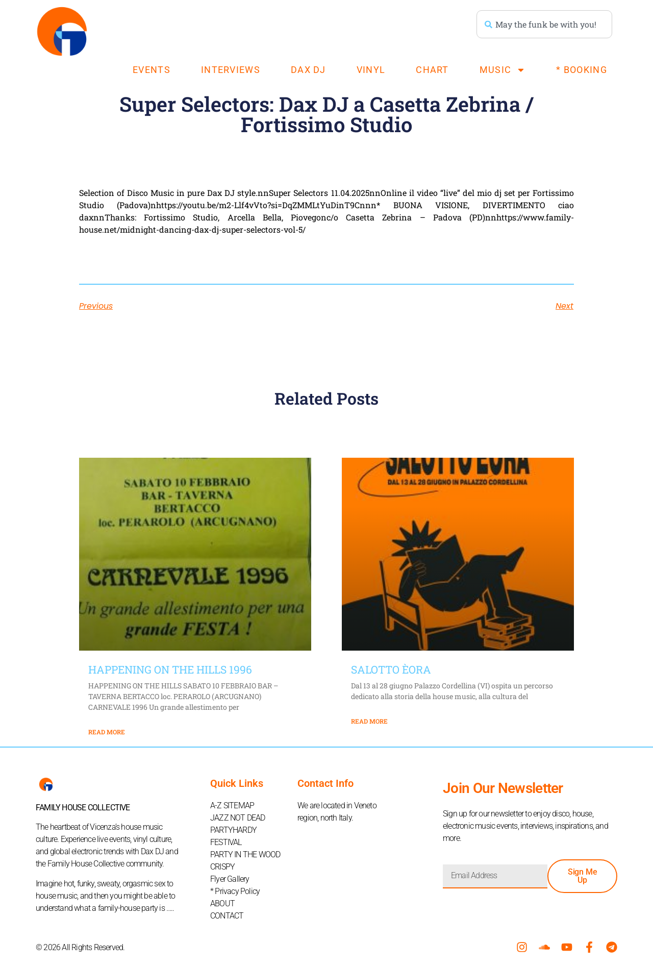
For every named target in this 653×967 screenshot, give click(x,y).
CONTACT (226, 916)
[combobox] (544, 24)
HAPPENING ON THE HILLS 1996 (170, 669)
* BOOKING (581, 69)
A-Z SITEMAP (232, 805)
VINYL (371, 69)
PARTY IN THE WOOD (245, 854)
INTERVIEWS (230, 69)
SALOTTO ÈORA (391, 669)
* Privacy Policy (235, 891)
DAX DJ (308, 69)
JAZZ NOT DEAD (237, 818)
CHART (432, 69)
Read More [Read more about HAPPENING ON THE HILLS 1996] (106, 732)
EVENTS (151, 69)
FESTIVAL (226, 842)
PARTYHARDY (233, 830)
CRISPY (222, 867)
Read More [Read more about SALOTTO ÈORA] (369, 721)
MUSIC (503, 70)
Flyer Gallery (229, 879)
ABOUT (222, 903)
